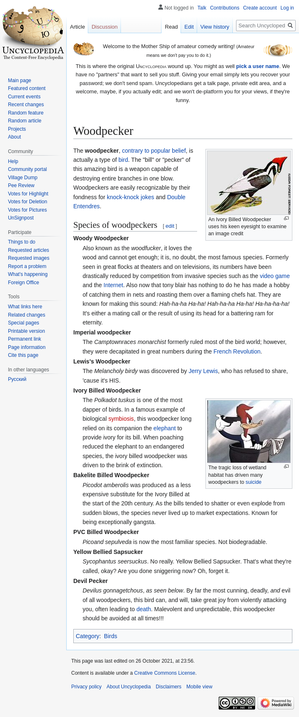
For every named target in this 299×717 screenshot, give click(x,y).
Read (171, 27)
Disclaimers (168, 687)
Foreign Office (23, 282)
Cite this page (23, 355)
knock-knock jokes (130, 197)
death (143, 609)
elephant (165, 428)
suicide (253, 482)
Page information (27, 347)
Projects (17, 129)
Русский (17, 379)
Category (87, 636)
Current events (24, 97)
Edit (188, 27)
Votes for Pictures (27, 210)
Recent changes (26, 104)
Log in (287, 8)
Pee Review (21, 185)
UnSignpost (21, 218)
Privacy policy (86, 687)
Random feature (25, 113)
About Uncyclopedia (128, 687)
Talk (202, 8)
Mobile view (199, 687)
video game (274, 276)
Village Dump (22, 177)
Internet (113, 285)
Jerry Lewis (203, 371)
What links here (25, 307)
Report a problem (27, 266)
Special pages (23, 323)
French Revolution (236, 351)
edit (170, 226)
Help (13, 161)
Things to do (21, 242)
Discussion (105, 27)
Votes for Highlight (28, 194)
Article (77, 27)
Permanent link (24, 339)
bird (123, 159)
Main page (19, 80)
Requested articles (28, 250)
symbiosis (121, 418)
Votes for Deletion (27, 202)
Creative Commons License (164, 673)
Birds (110, 636)
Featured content (27, 88)
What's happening (28, 274)
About (14, 137)
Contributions (224, 8)
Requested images (28, 258)
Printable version (26, 331)
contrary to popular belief (154, 150)
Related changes (26, 315)
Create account (260, 8)
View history (214, 27)
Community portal (27, 169)
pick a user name (257, 66)
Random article (24, 121)
